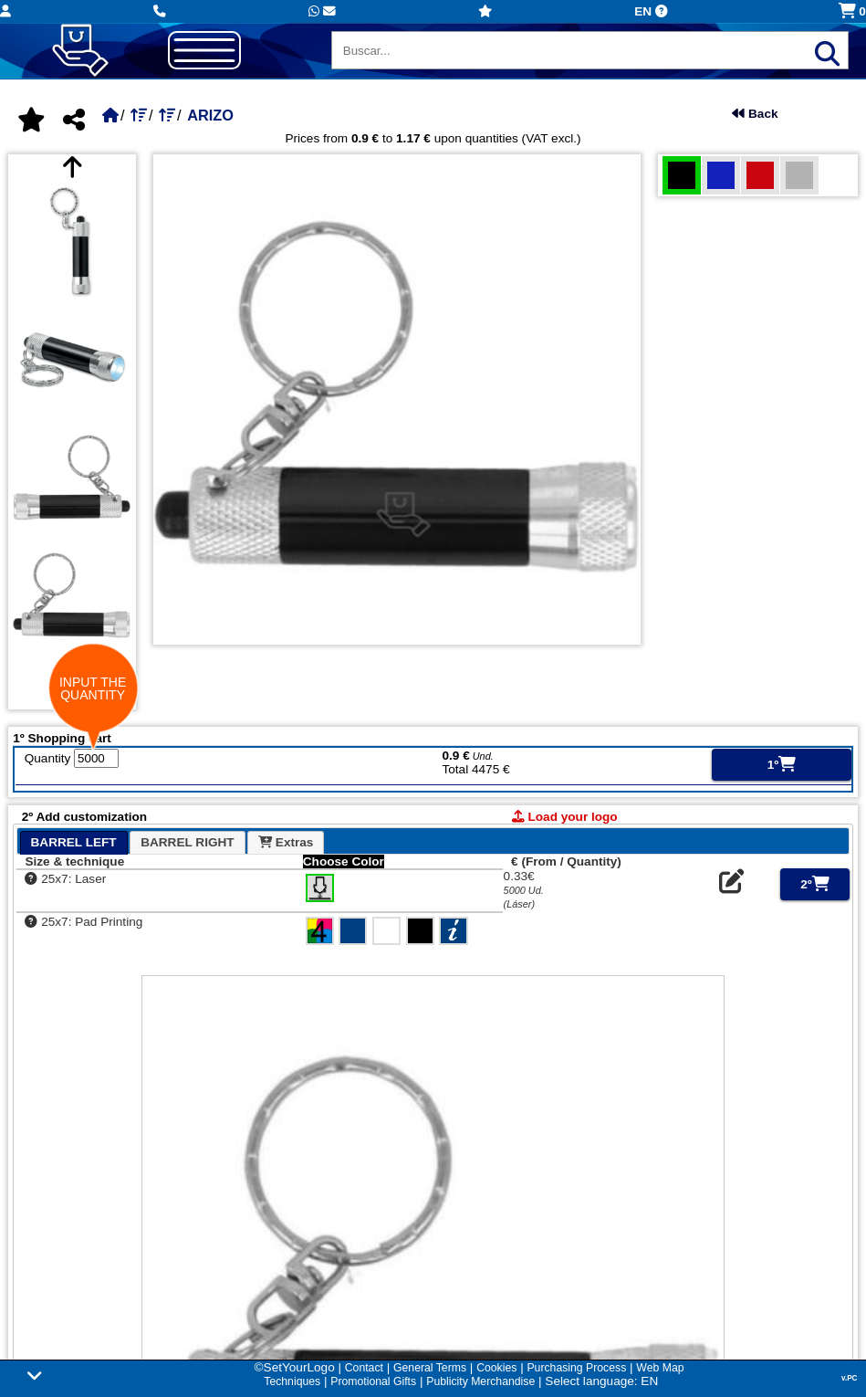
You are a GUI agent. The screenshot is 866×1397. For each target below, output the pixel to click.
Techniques (292, 1381)
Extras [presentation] (285, 842)
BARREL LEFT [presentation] (74, 842)
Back (754, 114)
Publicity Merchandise (480, 1381)
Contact (364, 1367)
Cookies (496, 1367)
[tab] (74, 842)
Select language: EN (601, 1381)
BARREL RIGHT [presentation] (187, 842)
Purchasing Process (576, 1367)
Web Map (659, 1367)
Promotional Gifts (373, 1381)
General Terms (429, 1367)
